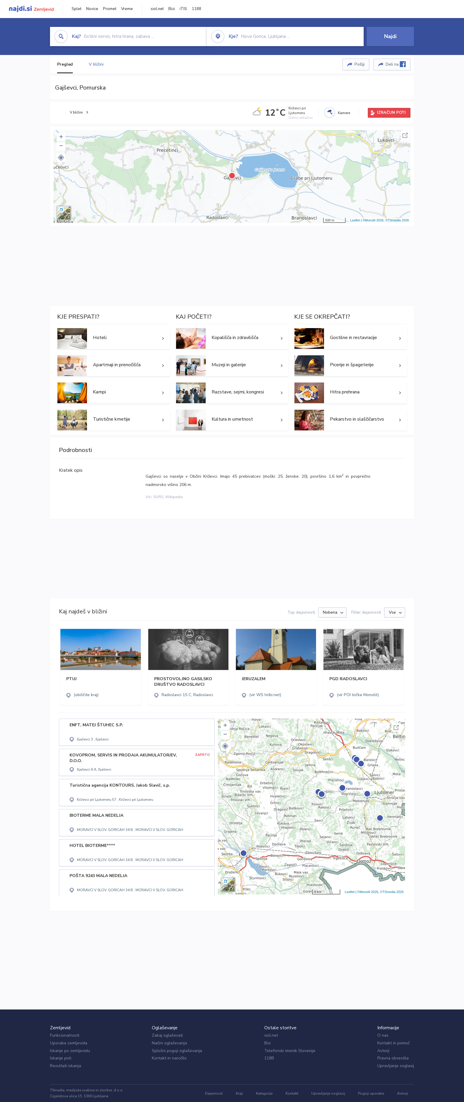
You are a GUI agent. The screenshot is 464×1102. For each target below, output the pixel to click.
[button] (61, 157)
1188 (196, 9)
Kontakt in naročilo (169, 1058)
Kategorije (264, 1093)
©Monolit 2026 (373, 220)
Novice (92, 9)
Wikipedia (174, 497)
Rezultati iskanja (65, 1066)
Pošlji (360, 64)
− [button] (61, 146)
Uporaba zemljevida (68, 1043)
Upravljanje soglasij (395, 1066)
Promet (109, 9)
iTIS (183, 9)
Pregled (65, 64)
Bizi (171, 9)
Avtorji (383, 1051)
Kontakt (292, 1093)
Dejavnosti (214, 1093)
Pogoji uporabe (371, 1093)
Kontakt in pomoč (393, 1043)
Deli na (396, 64)
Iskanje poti (60, 1058)
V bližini (96, 64)
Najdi (390, 36)
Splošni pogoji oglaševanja (177, 1051)
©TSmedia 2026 (397, 220)
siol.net (157, 9)
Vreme (127, 9)
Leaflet (355, 220)
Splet (76, 9)
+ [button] (61, 137)
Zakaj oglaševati (167, 1035)
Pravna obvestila (393, 1058)
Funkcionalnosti (64, 1035)
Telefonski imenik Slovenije (289, 1051)
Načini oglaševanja (169, 1043)
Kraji (239, 1093)
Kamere (344, 113)
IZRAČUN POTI (391, 112)
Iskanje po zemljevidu (70, 1051)
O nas (383, 1035)
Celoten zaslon (405, 135)
